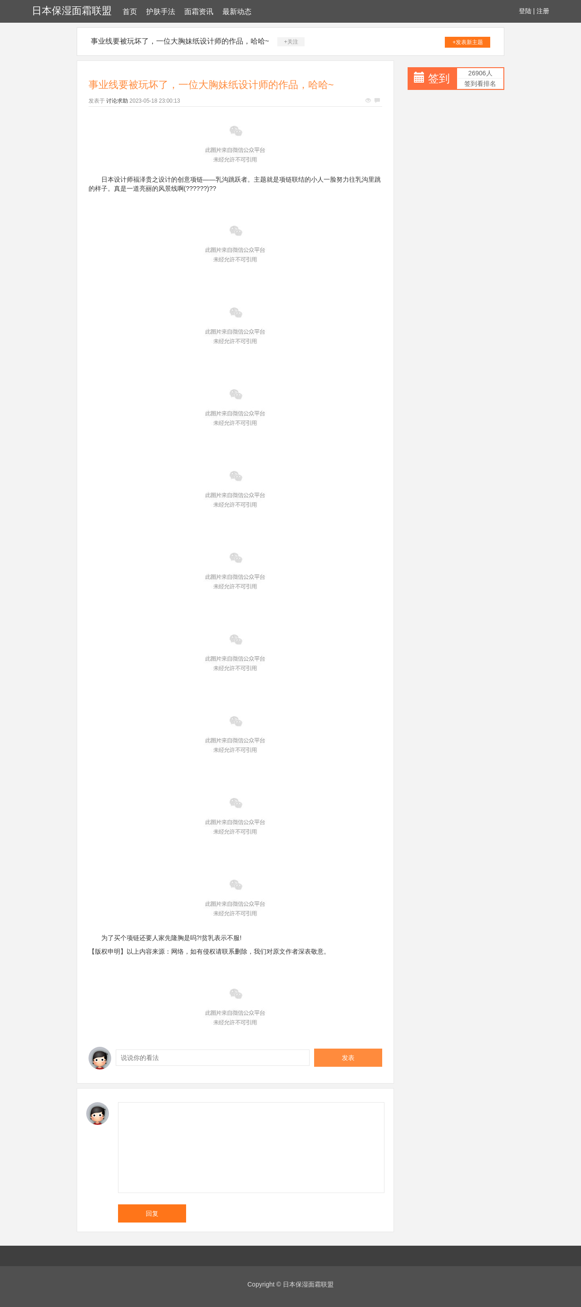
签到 (439, 78)
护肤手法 (160, 11)
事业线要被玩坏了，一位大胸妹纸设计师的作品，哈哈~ (180, 41)
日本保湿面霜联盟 (72, 10)
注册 (543, 11)
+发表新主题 (468, 42)
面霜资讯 (198, 11)
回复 (152, 1213)
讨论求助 (117, 101)
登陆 (525, 11)
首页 (130, 11)
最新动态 (236, 11)
